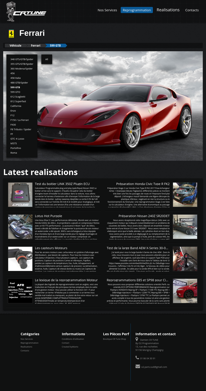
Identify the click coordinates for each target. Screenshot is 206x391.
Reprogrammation (137, 10)
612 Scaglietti (17, 96)
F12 (12, 115)
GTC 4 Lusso (17, 138)
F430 (13, 124)
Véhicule (15, 45)
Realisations (168, 10)
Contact (65, 342)
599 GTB (55, 45)
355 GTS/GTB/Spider (21, 63)
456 (12, 73)
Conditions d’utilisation (73, 338)
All (46, 59)
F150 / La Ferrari (19, 120)
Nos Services (107, 10)
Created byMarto (70, 346)
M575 (13, 143)
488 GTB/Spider (19, 82)
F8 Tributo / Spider (20, 129)
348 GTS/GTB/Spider (21, 59)
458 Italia (15, 77)
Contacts (192, 10)
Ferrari (35, 45)
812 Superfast (18, 101)
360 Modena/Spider (21, 68)
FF (11, 134)
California (15, 106)
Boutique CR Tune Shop (114, 338)
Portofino (15, 148)
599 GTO (15, 91)
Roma (13, 152)
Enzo (13, 110)
